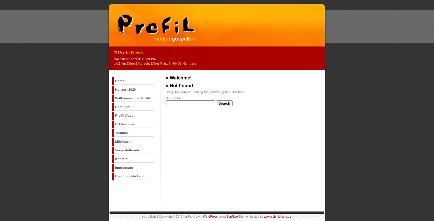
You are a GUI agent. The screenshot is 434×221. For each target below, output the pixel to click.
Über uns (122, 107)
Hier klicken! (129, 176)
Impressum (124, 168)
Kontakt (121, 159)
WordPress (210, 216)
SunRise (232, 216)
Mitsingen (123, 142)
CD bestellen (125, 124)
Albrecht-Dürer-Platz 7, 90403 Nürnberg (167, 63)
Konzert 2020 (125, 89)
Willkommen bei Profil (132, 98)
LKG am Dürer (124, 63)
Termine (121, 133)
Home (119, 81)
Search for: (174, 98)
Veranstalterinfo (127, 150)
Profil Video (124, 115)
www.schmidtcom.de (277, 216)
